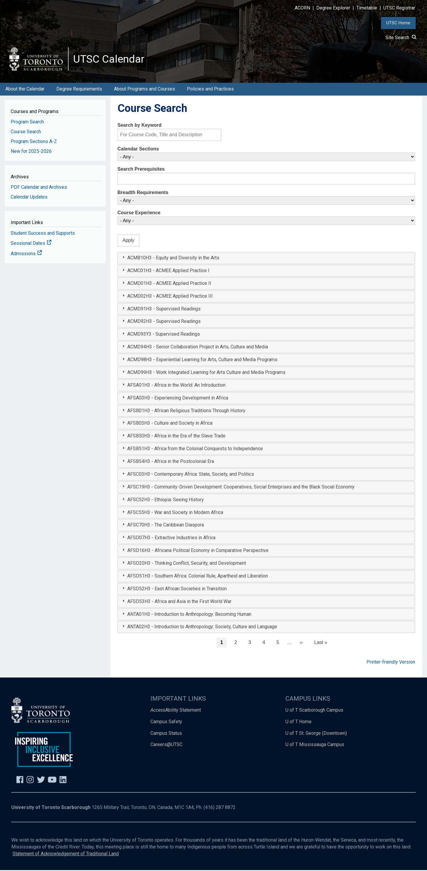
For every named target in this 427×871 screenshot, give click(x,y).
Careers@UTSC (166, 745)
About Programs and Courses (144, 89)
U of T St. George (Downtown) (316, 733)
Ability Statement (175, 710)
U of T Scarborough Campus (314, 710)
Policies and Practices (210, 89)
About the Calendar (25, 89)
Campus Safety (166, 722)
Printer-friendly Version (390, 662)
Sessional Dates (31, 244)
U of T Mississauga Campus (314, 745)
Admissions (26, 254)
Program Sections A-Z (34, 142)
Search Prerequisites (141, 169)
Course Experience (139, 213)
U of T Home (298, 722)
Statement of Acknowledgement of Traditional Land (65, 854)
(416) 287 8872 (220, 807)
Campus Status (166, 733)
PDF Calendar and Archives (39, 187)
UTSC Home (398, 23)
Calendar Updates (29, 197)
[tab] (266, 258)
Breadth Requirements (143, 193)
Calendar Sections (138, 149)
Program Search (27, 122)
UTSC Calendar (109, 59)
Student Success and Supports (43, 233)
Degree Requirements (79, 89)
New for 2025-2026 (31, 151)
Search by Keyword (140, 125)
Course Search (26, 132)
